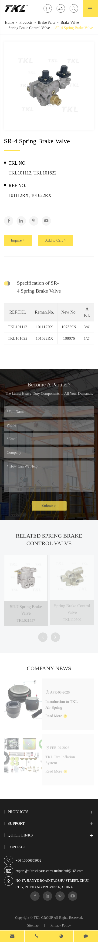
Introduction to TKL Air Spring (61, 702)
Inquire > (18, 240)
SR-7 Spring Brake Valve (26, 607)
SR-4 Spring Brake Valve (74, 28)
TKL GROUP (43, 917)
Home (9, 22)
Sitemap (33, 925)
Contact (17, 847)
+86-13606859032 (28, 860)
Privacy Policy (60, 925)
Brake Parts (46, 22)
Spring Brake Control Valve (29, 28)
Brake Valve (70, 22)
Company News (49, 670)
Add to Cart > (55, 240)
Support (16, 823)
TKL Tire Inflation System (60, 758)
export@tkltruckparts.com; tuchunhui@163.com (49, 871)
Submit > (49, 508)
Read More (56, 714)
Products (25, 22)
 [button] (43, 637)
